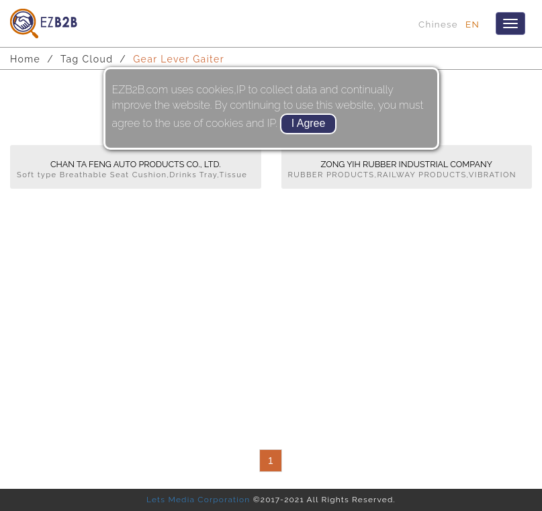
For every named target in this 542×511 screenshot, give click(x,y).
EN (472, 24)
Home (25, 59)
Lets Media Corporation (198, 499)
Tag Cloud (86, 59)
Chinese (438, 24)
